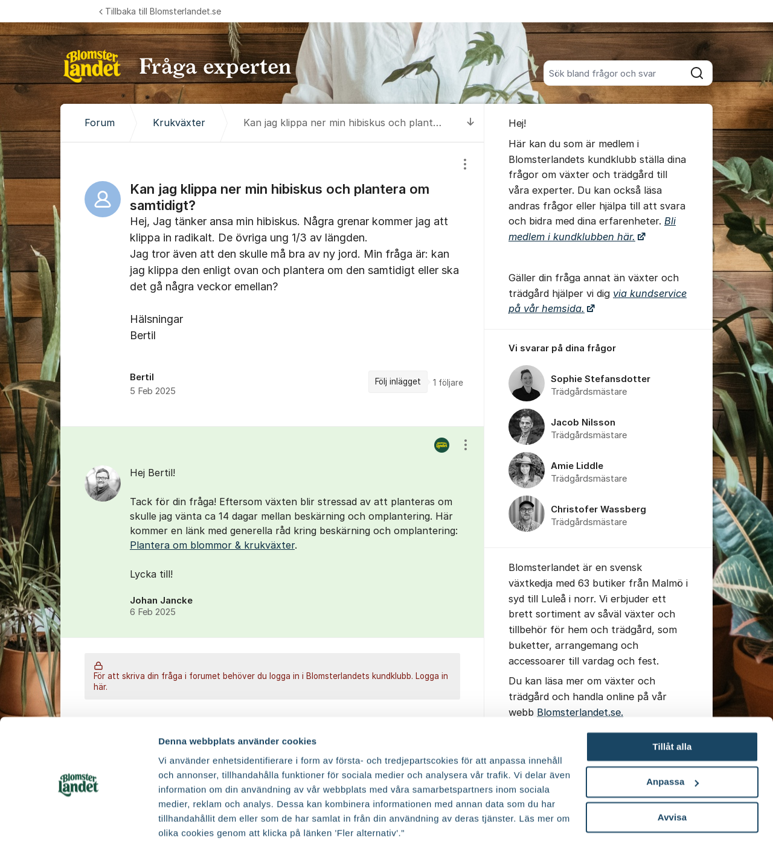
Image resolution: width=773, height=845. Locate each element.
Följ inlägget (398, 381)
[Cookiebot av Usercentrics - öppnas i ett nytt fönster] (78, 821)
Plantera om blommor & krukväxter (212, 545)
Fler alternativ (188, 821)
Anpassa (672, 737)
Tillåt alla (671, 702)
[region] (272, 284)
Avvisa (672, 772)
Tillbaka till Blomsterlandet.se (160, 11)
